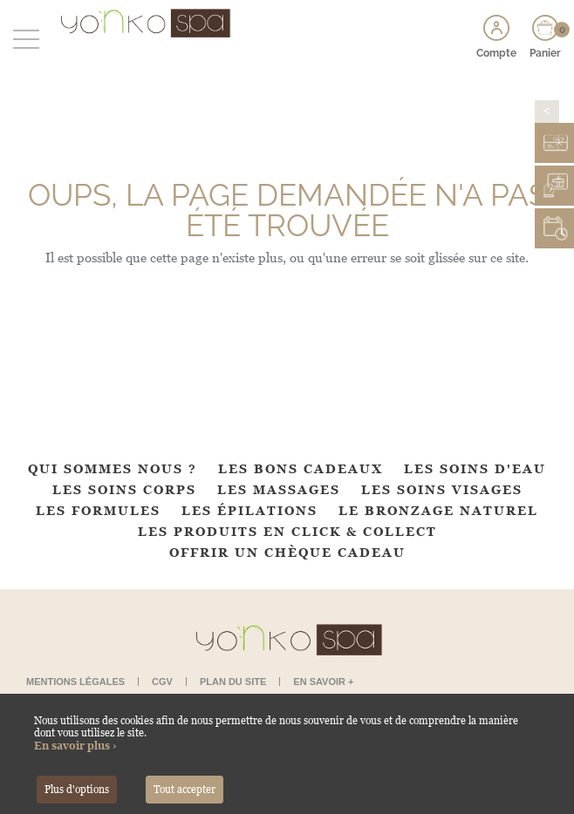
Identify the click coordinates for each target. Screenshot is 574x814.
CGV (162, 681)
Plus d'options (76, 789)
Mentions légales (75, 681)
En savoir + (323, 681)
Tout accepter (184, 789)
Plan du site (233, 681)
